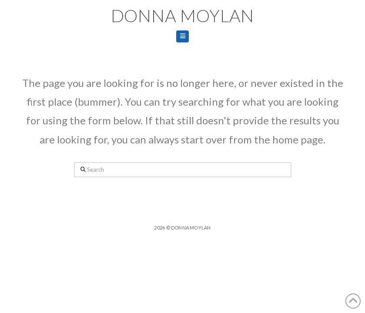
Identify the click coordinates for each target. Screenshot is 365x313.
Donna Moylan (182, 15)
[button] (182, 36)
